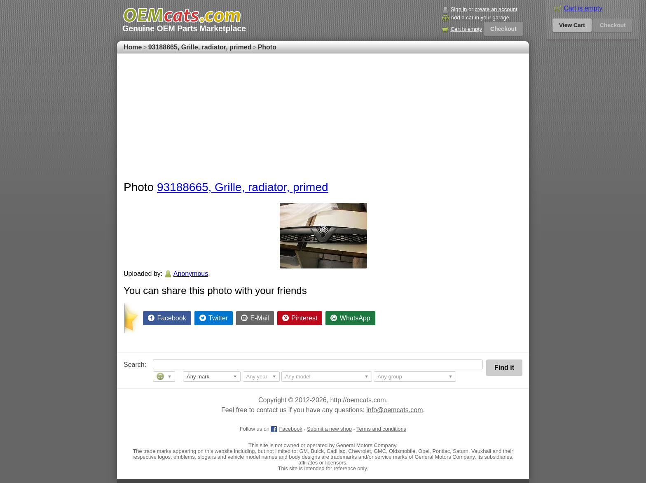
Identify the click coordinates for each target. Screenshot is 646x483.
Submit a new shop (329, 429)
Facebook (286, 429)
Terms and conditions (381, 429)
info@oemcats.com (394, 409)
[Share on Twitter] (213, 318)
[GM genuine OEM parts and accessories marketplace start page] (181, 15)
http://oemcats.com (358, 400)
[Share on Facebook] (167, 318)
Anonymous (190, 273)
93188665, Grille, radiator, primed (242, 187)
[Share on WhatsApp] (350, 318)
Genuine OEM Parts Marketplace (184, 28)
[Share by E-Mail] (255, 318)
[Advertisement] (323, 115)
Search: (129, 364)
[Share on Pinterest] (300, 318)
